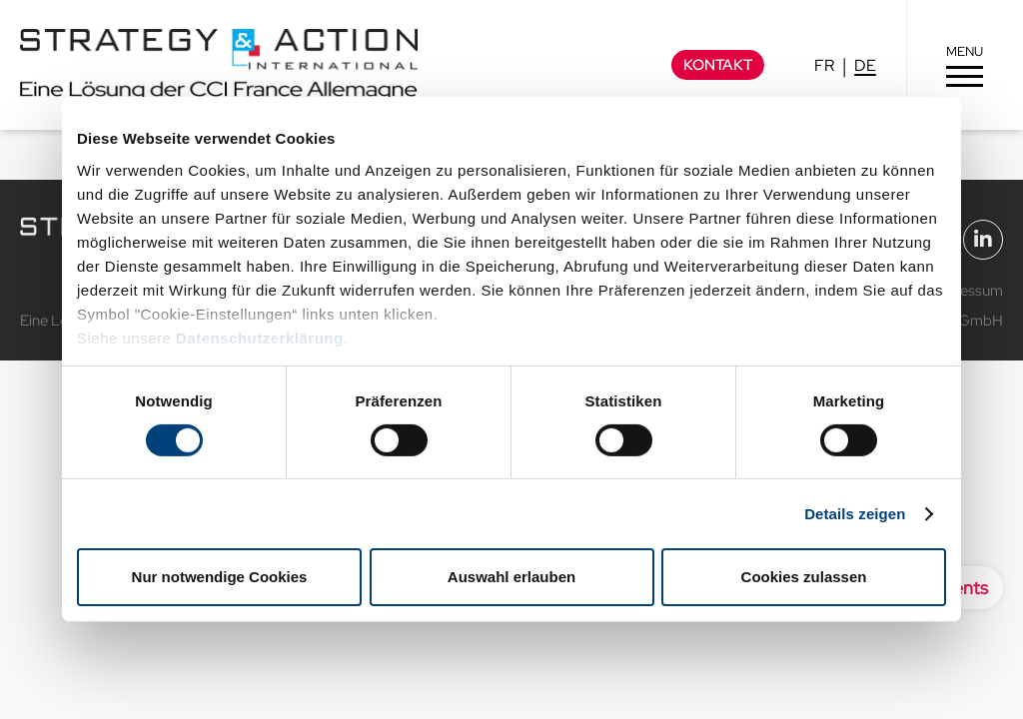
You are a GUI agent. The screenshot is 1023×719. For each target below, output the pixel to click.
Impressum (967, 291)
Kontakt (717, 65)
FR (824, 65)
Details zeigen (854, 513)
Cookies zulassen (804, 576)
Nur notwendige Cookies (220, 576)
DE (865, 65)
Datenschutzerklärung (260, 337)
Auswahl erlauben (511, 576)
